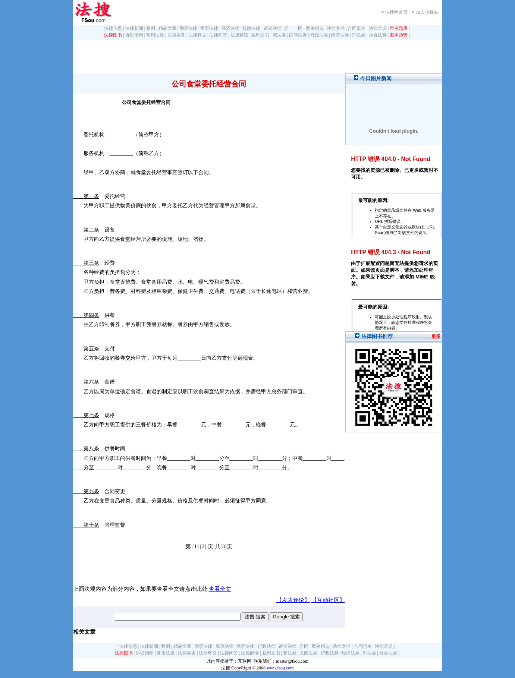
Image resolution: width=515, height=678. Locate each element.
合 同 (293, 28)
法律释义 (197, 35)
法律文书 (336, 28)
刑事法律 (188, 28)
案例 (150, 28)
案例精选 (315, 28)
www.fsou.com (280, 668)
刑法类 (358, 35)
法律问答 (218, 35)
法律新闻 (134, 28)
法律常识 (378, 28)
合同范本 (356, 28)
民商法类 (298, 35)
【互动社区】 (328, 600)
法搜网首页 (396, 12)
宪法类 (279, 35)
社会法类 (378, 35)
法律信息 (113, 28)
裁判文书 (260, 35)
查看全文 (220, 589)
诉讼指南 (134, 35)
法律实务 (176, 35)
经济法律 (230, 28)
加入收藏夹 (427, 12)
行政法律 (251, 28)
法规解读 (239, 35)
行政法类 (319, 35)
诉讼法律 (273, 28)
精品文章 (167, 28)
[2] (203, 546)
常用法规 (155, 35)
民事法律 (209, 28)
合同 (303, 646)
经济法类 (340, 35)
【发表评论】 (293, 600)
